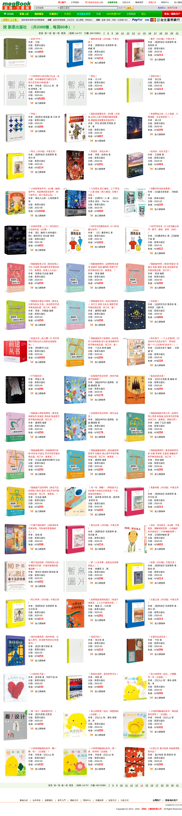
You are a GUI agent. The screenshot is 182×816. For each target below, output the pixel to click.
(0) (95, 2)
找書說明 (99, 800)
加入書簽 (178, 2)
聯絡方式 (74, 800)
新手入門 (62, 800)
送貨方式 (112, 800)
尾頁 (63, 33)
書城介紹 (24, 800)
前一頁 (48, 33)
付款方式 (126, 2)
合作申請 (36, 800)
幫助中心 (165, 2)
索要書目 (49, 800)
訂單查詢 (75, 2)
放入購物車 (40, 56)
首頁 (41, 33)
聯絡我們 (139, 2)
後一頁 (56, 33)
